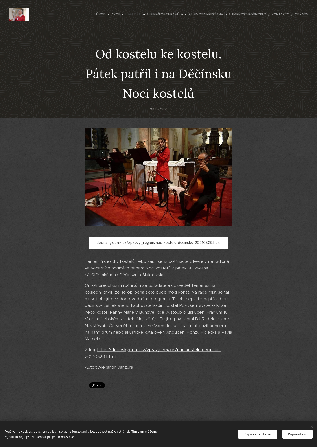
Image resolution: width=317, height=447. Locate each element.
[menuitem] (102, 14)
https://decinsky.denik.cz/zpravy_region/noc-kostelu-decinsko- (159, 349)
